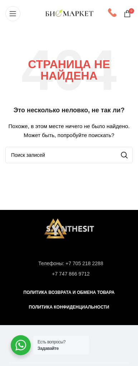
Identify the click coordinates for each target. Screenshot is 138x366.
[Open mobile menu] (13, 13)
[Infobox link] (112, 13)
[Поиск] (69, 155)
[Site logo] (69, 13)
